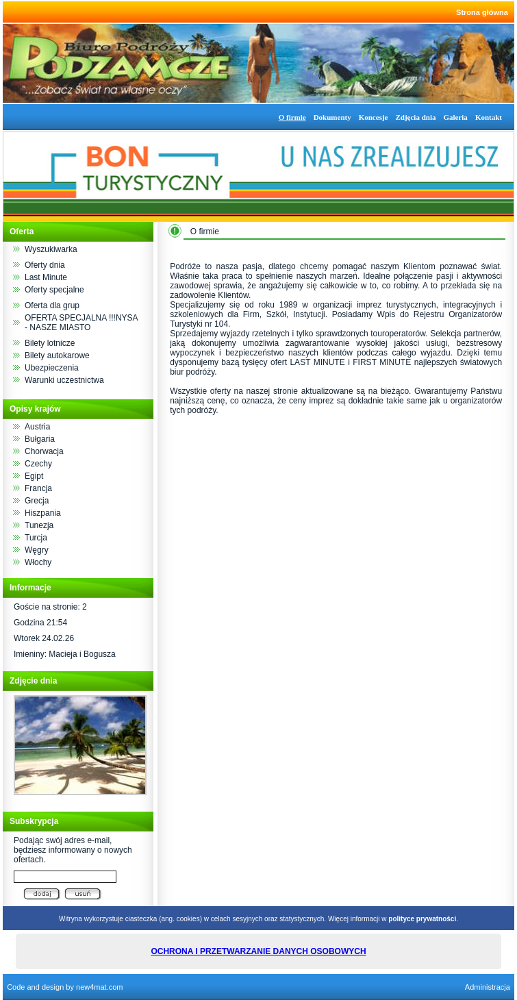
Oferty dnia (45, 265)
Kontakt (488, 117)
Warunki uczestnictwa (64, 380)
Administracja (487, 987)
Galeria (455, 117)
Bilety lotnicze (50, 343)
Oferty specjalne (54, 290)
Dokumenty (332, 117)
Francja (38, 488)
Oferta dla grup (52, 305)
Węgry (37, 550)
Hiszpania (43, 513)
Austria (37, 427)
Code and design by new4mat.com (65, 987)
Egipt (34, 476)
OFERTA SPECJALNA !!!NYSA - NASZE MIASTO (81, 322)
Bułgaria (40, 439)
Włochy (38, 562)
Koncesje (373, 117)
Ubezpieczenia (52, 368)
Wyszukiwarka (51, 249)
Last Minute (46, 277)
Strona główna (482, 12)
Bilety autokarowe (57, 355)
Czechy (38, 463)
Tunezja (39, 525)
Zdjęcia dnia (415, 117)
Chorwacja (44, 451)
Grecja (37, 500)
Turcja (36, 537)
